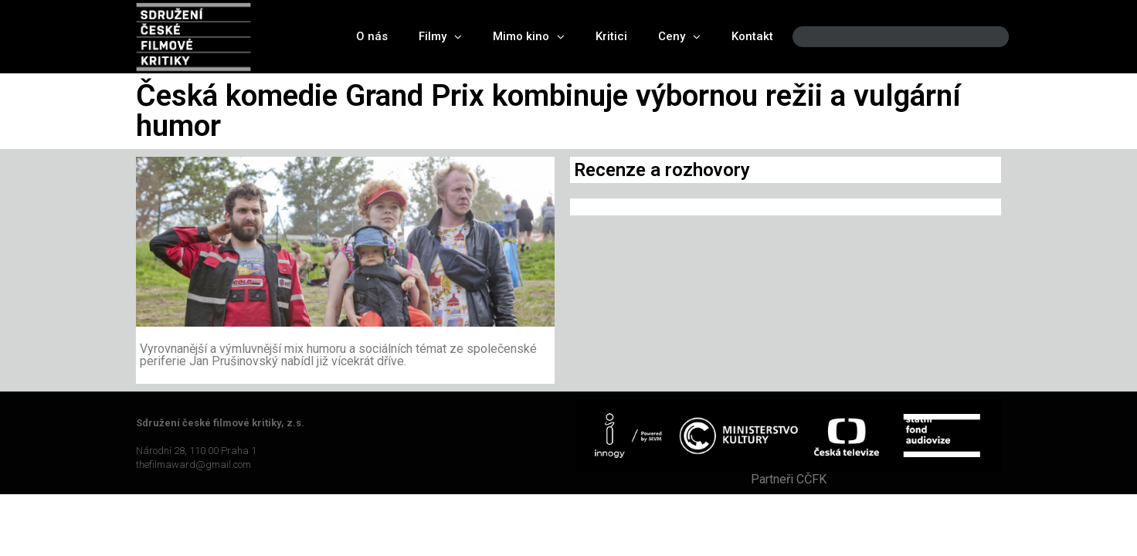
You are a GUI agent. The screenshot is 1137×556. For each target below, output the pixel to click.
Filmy (440, 36)
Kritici (611, 36)
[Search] (984, 36)
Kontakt (752, 36)
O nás (372, 36)
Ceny (679, 36)
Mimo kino (529, 36)
